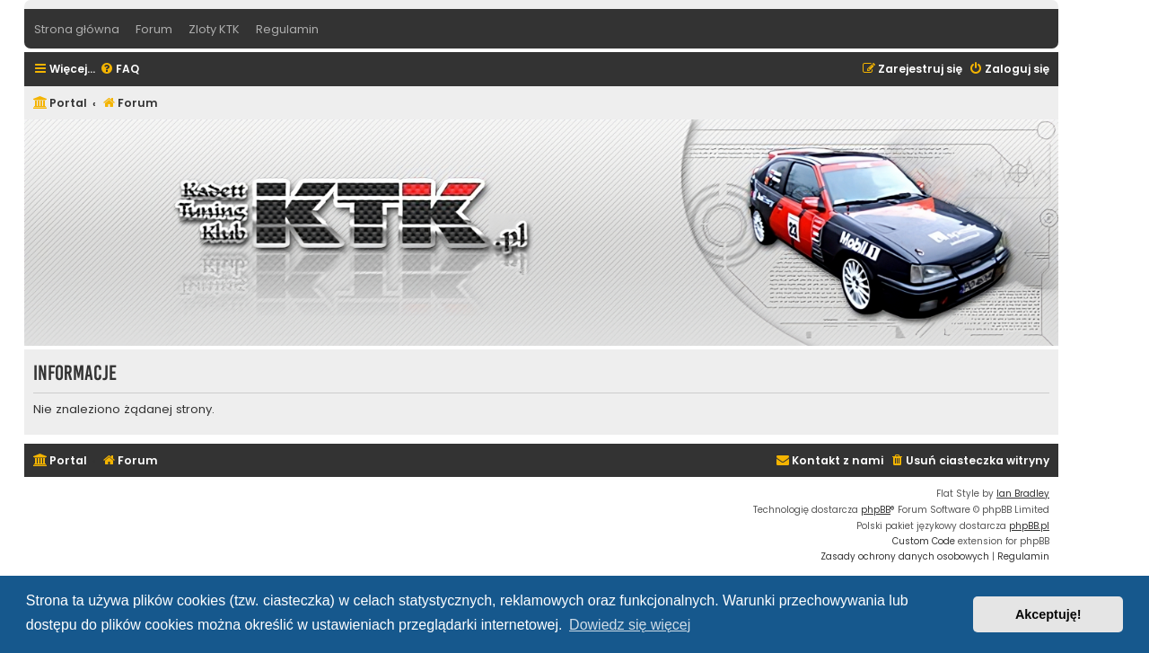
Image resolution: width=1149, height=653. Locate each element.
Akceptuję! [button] (1048, 614)
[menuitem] (119, 69)
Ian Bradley (1022, 493)
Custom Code (923, 541)
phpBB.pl (1029, 526)
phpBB (875, 509)
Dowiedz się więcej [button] (629, 624)
